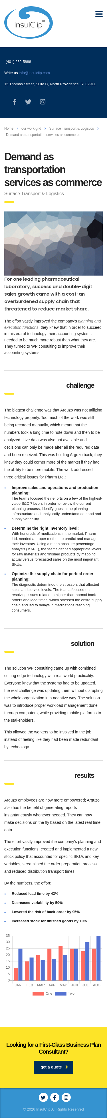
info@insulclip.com (34, 73)
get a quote (54, 1067)
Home (8, 128)
